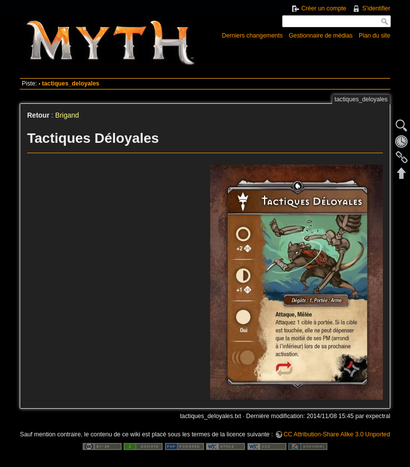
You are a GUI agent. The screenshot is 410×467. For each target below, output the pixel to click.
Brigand (67, 115)
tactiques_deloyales (70, 83)
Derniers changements (252, 35)
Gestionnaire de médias (320, 35)
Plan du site (374, 35)
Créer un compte (323, 8)
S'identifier (376, 8)
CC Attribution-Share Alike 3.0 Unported (337, 434)
